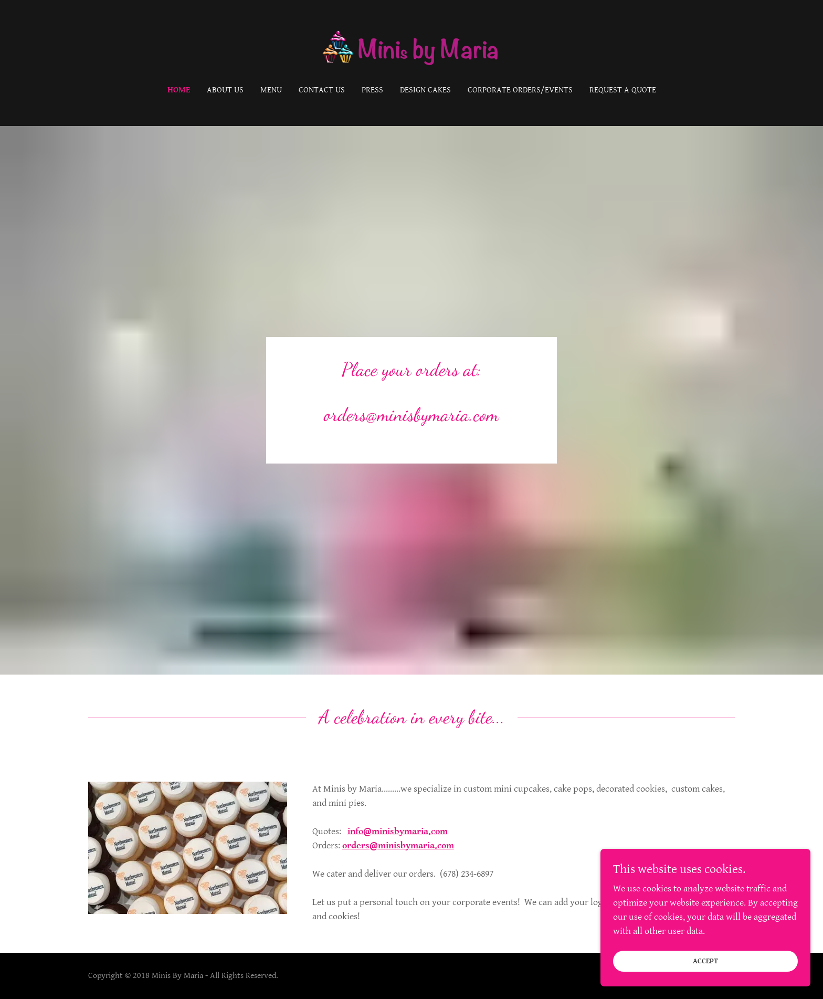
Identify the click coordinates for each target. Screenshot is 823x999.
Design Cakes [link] (425, 90)
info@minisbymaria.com (397, 831)
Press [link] (372, 90)
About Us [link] (225, 90)
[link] (412, 49)
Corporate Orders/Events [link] (520, 90)
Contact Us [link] (322, 90)
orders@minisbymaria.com (398, 845)
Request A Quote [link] (622, 90)
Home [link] (178, 90)
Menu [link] (271, 90)
